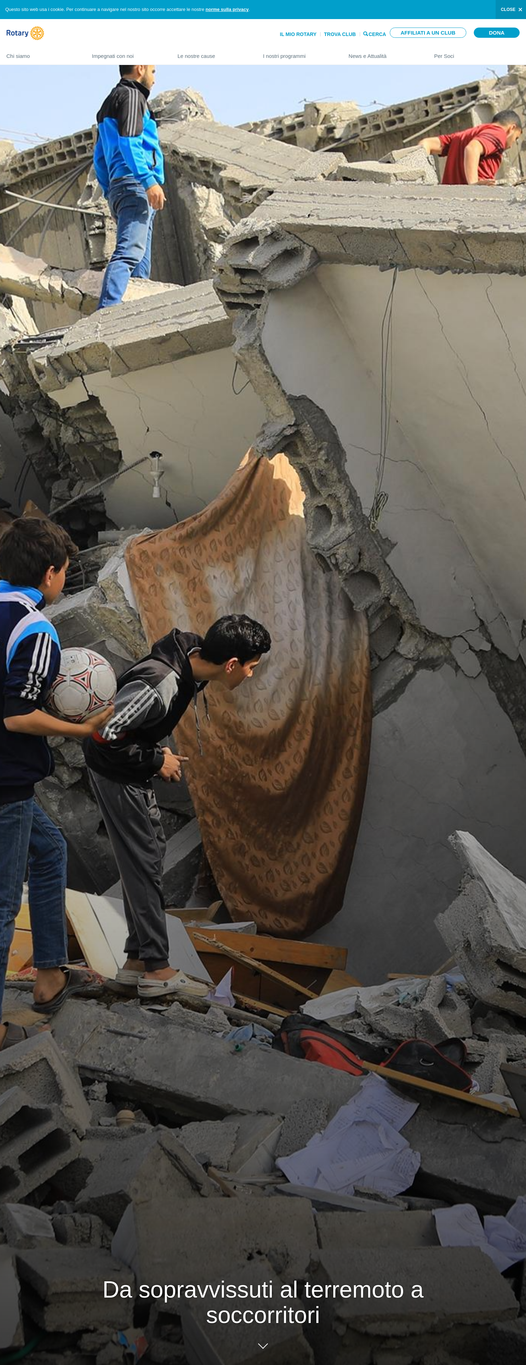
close (508, 9)
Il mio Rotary (298, 34)
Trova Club (340, 34)
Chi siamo (42, 53)
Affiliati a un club (428, 33)
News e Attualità (384, 53)
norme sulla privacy (227, 9)
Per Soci (477, 53)
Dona (496, 33)
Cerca (377, 33)
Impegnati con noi (127, 53)
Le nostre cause (213, 53)
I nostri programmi (298, 53)
